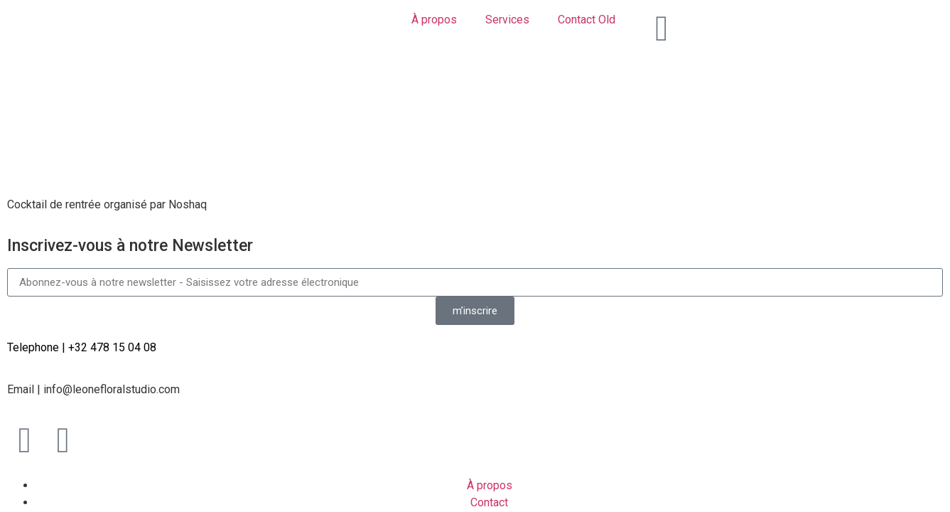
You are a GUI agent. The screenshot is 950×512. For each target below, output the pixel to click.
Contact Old (586, 19)
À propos (434, 19)
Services (507, 19)
